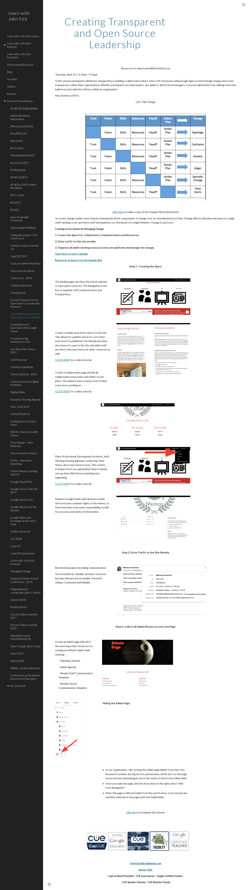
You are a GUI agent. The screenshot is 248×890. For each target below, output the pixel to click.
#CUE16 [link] (15, 202)
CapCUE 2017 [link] (18, 256)
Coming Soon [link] (18, 292)
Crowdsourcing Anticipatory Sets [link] (20, 340)
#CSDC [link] (14, 209)
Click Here (118, 212)
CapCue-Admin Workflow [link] (25, 263)
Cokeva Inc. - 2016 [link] (21, 278)
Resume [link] (12, 93)
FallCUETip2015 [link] (20, 413)
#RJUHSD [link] (16, 140)
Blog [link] (9, 71)
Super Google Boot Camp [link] (25, 646)
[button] (244, 5)
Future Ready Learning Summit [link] (23, 472)
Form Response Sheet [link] (23, 453)
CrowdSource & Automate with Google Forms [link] (23, 328)
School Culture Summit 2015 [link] (23, 626)
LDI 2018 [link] (16, 538)
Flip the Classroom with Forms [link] (24, 433)
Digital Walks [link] (17, 392)
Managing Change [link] (20, 571)
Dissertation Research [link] (20, 64)
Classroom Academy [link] (22, 270)
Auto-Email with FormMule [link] (19, 218)
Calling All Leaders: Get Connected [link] (23, 236)
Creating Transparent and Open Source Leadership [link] (25, 315)
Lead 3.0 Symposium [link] (22, 553)
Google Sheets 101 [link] (21, 499)
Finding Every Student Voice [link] (23, 423)
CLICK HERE (62, 360)
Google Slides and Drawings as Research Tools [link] (23, 521)
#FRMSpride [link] (18, 170)
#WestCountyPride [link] (21, 126)
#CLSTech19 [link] (17, 686)
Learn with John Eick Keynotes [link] (19, 55)
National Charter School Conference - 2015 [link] (24, 580)
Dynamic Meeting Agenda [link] (25, 399)
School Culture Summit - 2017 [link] (24, 616)
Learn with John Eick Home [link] (23, 36)
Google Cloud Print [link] (21, 481)
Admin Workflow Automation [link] (20, 117)
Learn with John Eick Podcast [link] (19, 45)
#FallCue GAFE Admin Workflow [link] (23, 186)
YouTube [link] (12, 79)
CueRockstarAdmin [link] (21, 367)
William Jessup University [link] (25, 668)
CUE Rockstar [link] (18, 359)
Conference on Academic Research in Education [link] (25, 677)
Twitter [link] (11, 86)
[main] (115, 32)
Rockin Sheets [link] (18, 607)
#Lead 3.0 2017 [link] (19, 162)
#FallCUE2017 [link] (19, 177)
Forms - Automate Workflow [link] (21, 462)
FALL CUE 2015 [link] (19, 406)
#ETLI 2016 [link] (17, 195)
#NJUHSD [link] (16, 148)
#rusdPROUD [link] (18, 133)
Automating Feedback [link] (23, 227)
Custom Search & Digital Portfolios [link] (24, 383)
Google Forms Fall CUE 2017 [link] (24, 490)
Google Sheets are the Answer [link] (23, 508)
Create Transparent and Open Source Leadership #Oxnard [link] (25, 303)
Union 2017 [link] (17, 653)
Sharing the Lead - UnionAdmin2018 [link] (20, 637)
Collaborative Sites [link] (21, 285)
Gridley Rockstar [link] (20, 531)
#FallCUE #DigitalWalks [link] (24, 108)
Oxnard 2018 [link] (18, 599)
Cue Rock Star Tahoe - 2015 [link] (23, 350)
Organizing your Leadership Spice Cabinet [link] (25, 590)
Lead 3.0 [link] (15, 546)
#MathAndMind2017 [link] (22, 155)
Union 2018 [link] (17, 660)
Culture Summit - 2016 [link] (23, 374)
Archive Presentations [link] (20, 101)
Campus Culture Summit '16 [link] (24, 247)
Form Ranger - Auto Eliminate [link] (21, 444)
